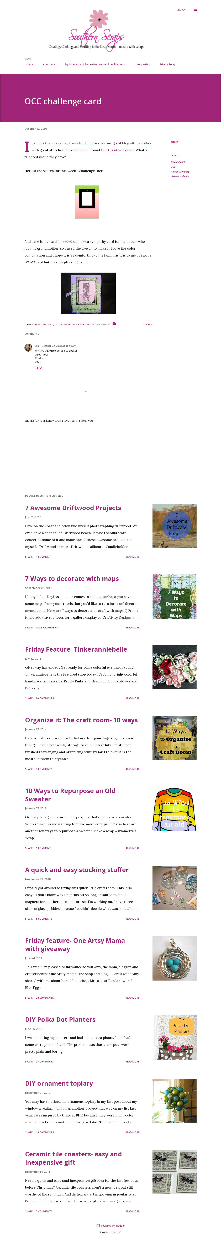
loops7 (118, 1232)
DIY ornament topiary (59, 1083)
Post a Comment (47, 627)
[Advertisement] (82, 451)
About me (47, 64)
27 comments (45, 1061)
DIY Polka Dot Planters (60, 1019)
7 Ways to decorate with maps (72, 578)
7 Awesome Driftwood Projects (73, 508)
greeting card (178, 162)
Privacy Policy (166, 64)
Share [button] (174, 142)
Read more (132, 556)
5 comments (44, 769)
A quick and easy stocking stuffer (77, 869)
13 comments (45, 1132)
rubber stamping (180, 171)
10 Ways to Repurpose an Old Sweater (70, 794)
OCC (173, 166)
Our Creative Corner (117, 150)
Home (27, 64)
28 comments (45, 997)
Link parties (140, 64)
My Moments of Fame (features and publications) (93, 64)
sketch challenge (180, 176)
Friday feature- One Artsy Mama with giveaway (75, 944)
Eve (37, 345)
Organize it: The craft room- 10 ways (81, 720)
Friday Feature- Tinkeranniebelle (76, 649)
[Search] (181, 10)
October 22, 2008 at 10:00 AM (58, 345)
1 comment (43, 556)
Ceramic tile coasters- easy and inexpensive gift (73, 1158)
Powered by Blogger (110, 1225)
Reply (39, 368)
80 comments (45, 698)
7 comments (44, 1211)
